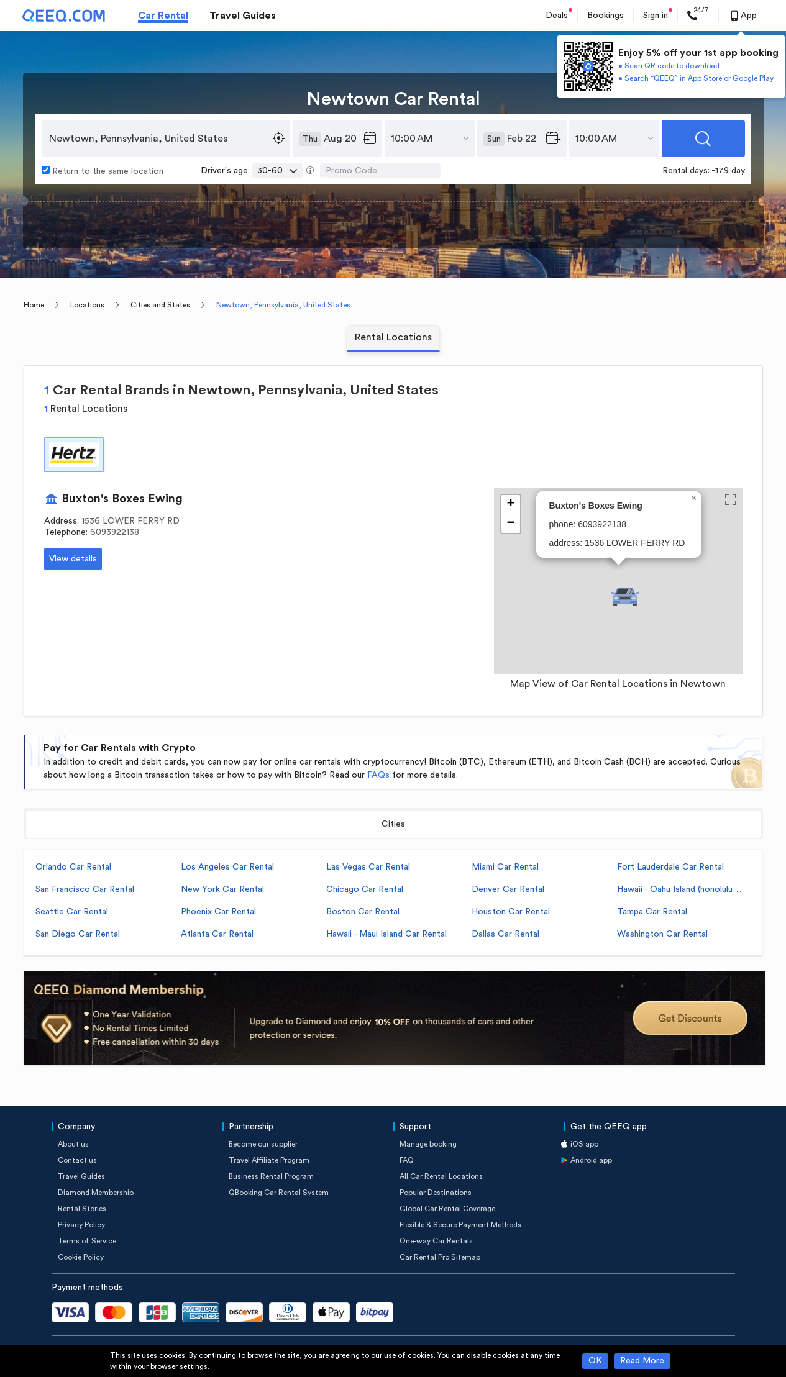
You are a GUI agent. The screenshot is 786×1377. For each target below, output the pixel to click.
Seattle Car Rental (71, 911)
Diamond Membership (96, 1192)
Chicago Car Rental (364, 889)
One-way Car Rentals (436, 1241)
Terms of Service (87, 1241)
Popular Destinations (436, 1192)
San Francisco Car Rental (84, 889)
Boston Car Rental (363, 911)
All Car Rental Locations (441, 1176)
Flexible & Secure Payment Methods (460, 1225)
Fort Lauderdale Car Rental (670, 867)
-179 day (728, 170)
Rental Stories (82, 1208)
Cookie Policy (81, 1257)
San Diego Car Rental (77, 934)
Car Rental (163, 15)
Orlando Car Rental (73, 867)
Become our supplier (263, 1144)
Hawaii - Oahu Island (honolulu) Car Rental (679, 889)
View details (73, 559)
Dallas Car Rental (505, 934)
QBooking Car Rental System (279, 1192)
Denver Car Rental (508, 889)
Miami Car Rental (505, 867)
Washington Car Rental (662, 934)
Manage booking (428, 1144)
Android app (591, 1160)
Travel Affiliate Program (269, 1160)
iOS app (584, 1144)
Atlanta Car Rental (217, 934)
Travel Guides (242, 15)
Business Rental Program (271, 1176)
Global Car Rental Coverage (447, 1208)
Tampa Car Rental (652, 911)
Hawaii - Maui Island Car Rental (386, 934)
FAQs (378, 775)
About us (73, 1144)
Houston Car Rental (511, 911)
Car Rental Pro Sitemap (440, 1257)
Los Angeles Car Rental (227, 867)
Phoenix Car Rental (218, 911)
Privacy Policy (81, 1225)
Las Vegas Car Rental (368, 867)
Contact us (77, 1160)
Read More (642, 1361)
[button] (625, 596)
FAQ (407, 1160)
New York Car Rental (222, 889)
